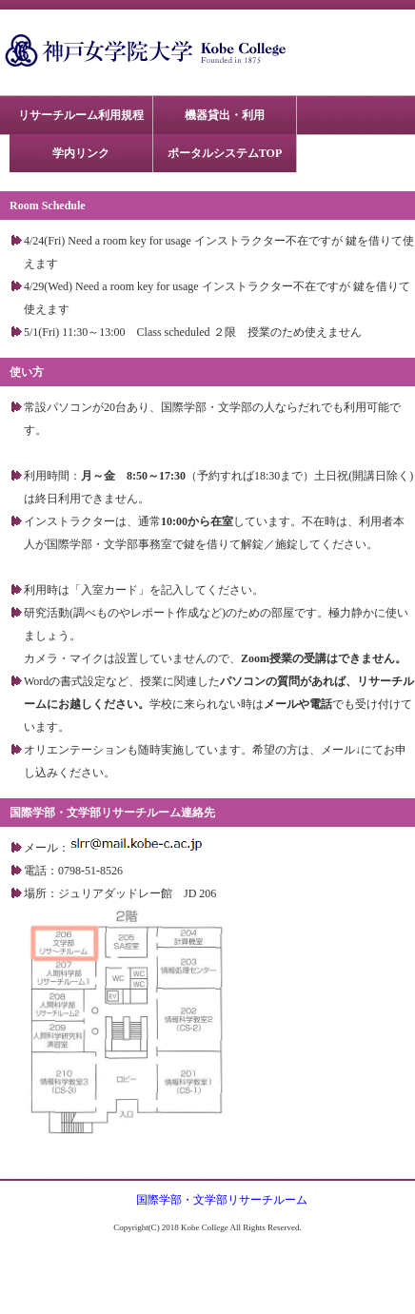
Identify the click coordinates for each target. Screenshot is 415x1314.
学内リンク (80, 153)
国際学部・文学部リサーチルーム (221, 1199)
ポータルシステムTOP (225, 153)
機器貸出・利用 (225, 115)
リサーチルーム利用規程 (81, 115)
